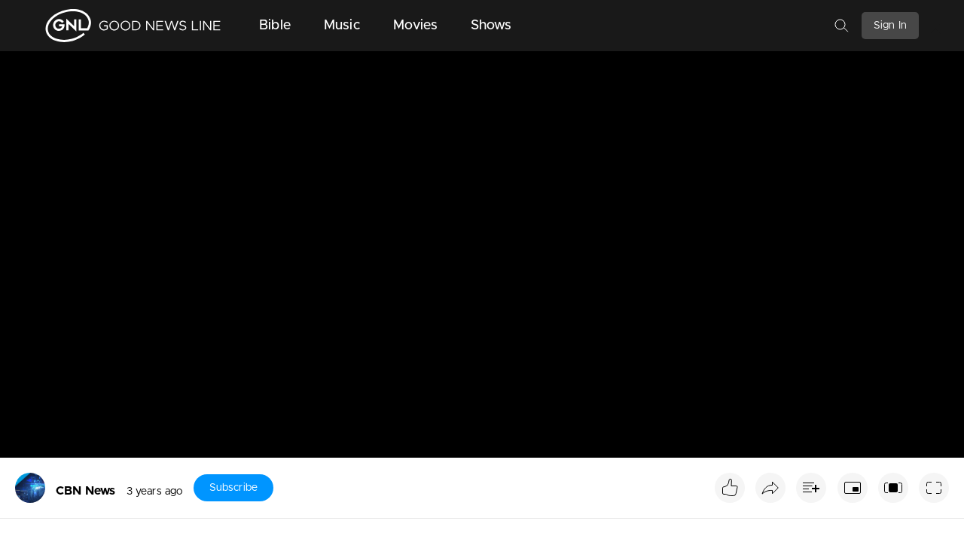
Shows (491, 25)
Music (342, 25)
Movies (415, 25)
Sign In (890, 25)
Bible (275, 25)
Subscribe (233, 488)
